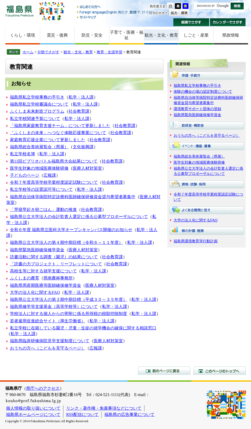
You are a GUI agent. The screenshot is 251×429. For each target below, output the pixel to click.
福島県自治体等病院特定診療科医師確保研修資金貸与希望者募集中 (72, 197)
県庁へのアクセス (43, 388)
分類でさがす (48, 52)
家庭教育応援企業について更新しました (47, 140)
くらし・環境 (22, 35)
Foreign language (116, 12)
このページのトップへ (219, 371)
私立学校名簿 (22, 154)
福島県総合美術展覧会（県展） (39, 147)
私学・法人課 (81, 97)
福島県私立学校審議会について (39, 104)
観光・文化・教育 (161, 35)
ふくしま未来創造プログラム (37, 111)
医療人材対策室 (87, 168)
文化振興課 (83, 147)
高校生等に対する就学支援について (43, 271)
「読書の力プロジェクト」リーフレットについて (56, 264)
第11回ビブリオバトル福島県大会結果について (54, 161)
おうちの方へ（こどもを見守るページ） (47, 348)
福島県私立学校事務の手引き (37, 97)
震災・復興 (57, 35)
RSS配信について (82, 414)
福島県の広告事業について (129, 414)
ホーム (27, 52)
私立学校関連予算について (35, 118)
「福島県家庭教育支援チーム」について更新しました (60, 125)
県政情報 (230, 35)
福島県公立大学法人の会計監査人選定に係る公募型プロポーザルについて (79, 216)
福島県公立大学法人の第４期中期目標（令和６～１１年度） (66, 242)
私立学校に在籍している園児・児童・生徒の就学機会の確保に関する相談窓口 (83, 328)
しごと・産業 (196, 35)
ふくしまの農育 (24, 278)
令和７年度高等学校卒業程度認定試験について (54, 182)
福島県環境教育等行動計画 (196, 241)
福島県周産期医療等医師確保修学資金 (45, 285)
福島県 (19, 11)
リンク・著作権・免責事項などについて (103, 408)
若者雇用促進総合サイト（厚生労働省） (47, 321)
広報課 (49, 175)
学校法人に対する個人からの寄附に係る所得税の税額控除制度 (68, 313)
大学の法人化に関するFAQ (35, 292)
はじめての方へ (116, 7)
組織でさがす (191, 22)
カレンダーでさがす (228, 22)
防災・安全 (92, 35)
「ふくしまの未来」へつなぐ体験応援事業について (58, 132)
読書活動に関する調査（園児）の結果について (54, 257)
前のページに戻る (164, 371)
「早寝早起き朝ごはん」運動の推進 (43, 209)
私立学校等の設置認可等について (41, 189)
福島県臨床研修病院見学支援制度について (49, 341)
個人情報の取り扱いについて (33, 408)
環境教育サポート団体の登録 (197, 109)
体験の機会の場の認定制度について (203, 91)
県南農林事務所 (58, 278)
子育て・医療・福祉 (126, 35)
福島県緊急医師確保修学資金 (37, 250)
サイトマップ (116, 17)
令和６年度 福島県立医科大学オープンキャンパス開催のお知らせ (71, 229)
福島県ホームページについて (33, 414)
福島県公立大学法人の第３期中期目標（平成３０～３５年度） (68, 299)
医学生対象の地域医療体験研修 (39, 168)
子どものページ (24, 175)
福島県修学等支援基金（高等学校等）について (54, 306)
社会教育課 (79, 111)
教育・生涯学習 (109, 52)
